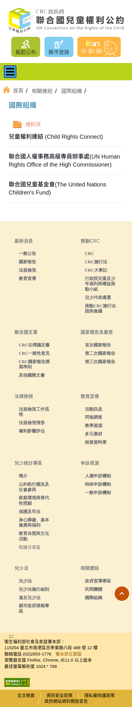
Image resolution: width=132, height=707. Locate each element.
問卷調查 (93, 417)
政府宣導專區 (98, 581)
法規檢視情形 (32, 422)
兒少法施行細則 (34, 589)
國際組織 (93, 597)
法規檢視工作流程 (34, 412)
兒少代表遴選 (98, 297)
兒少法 (25, 581)
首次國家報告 (98, 345)
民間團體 (93, 589)
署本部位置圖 (68, 653)
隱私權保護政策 (99, 695)
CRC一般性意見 (34, 353)
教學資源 (93, 425)
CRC (89, 253)
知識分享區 (29, 547)
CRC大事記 (96, 270)
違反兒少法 (29, 597)
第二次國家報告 (100, 353)
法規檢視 (27, 270)
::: (18, 106)
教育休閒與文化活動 (34, 536)
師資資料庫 (96, 442)
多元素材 (93, 434)
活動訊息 (93, 409)
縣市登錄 (59, 52)
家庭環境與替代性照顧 (34, 500)
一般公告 (27, 253)
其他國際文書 (32, 375)
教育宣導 (27, 278)
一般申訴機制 (98, 492)
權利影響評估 (32, 431)
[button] (122, 593)
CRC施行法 (96, 262)
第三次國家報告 (100, 361)
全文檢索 (26, 695)
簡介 (23, 476)
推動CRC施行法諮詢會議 (100, 308)
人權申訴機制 (98, 476)
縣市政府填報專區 (34, 608)
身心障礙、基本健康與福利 (34, 522)
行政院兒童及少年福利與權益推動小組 (100, 283)
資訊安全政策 (59, 695)
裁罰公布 (25, 52)
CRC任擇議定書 (34, 345)
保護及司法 (29, 511)
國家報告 (27, 262)
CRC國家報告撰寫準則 (34, 364)
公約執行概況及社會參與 (34, 487)
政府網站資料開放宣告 (66, 701)
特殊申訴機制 (98, 484)
